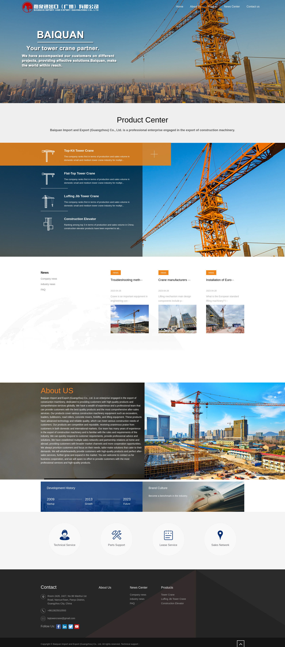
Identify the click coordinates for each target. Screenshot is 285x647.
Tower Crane (168, 594)
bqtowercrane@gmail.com (61, 618)
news (115, 272)
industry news (48, 284)
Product (212, 6)
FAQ (43, 289)
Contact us (253, 6)
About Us (195, 6)
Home (179, 6)
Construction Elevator (172, 603)
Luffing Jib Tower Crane (173, 599)
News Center (232, 6)
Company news (49, 278)
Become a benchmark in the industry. (168, 495)
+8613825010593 (57, 610)
